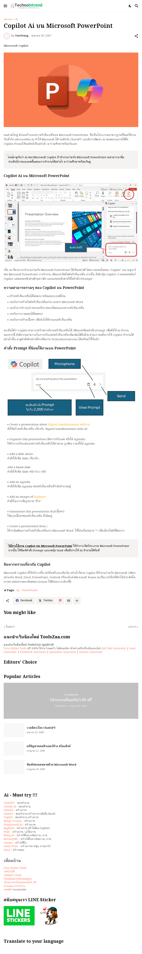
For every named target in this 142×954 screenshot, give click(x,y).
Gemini (8, 814)
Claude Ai (10, 807)
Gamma (8, 810)
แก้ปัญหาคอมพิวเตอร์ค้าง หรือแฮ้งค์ (49, 746)
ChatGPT (9, 803)
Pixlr (7, 832)
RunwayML (11, 839)
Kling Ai (9, 835)
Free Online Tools (15, 648)
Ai (16, 19)
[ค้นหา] (137, 6)
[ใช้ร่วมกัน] (136, 36)
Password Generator (33, 652)
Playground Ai (13, 825)
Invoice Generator (90, 652)
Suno (7, 850)
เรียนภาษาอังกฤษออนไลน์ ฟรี (20, 882)
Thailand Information (18, 879)
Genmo (8, 843)
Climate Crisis (13, 875)
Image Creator (13, 821)
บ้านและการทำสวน (14, 886)
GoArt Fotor (11, 846)
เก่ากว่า (132, 627)
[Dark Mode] (130, 6)
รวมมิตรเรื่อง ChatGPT (41, 728)
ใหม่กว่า (10, 627)
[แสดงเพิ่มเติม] (77, 600)
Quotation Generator (62, 652)
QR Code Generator (114, 648)
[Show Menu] (5, 6)
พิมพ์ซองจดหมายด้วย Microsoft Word (51, 765)
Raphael (9, 828)
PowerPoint (30, 590)
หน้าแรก (8, 19)
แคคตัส (7, 890)
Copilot (8, 817)
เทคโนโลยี (9, 872)
